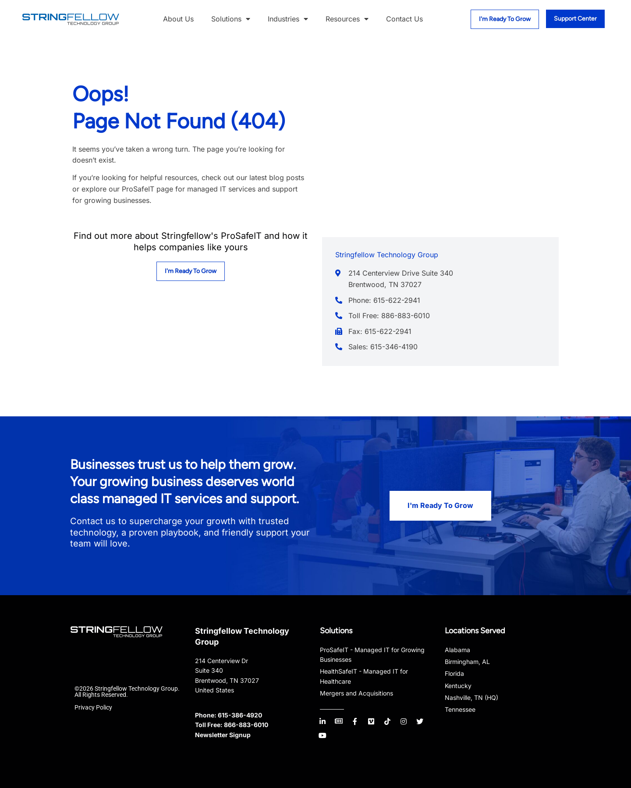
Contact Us (404, 18)
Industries (288, 19)
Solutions (230, 19)
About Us (178, 18)
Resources (347, 19)
